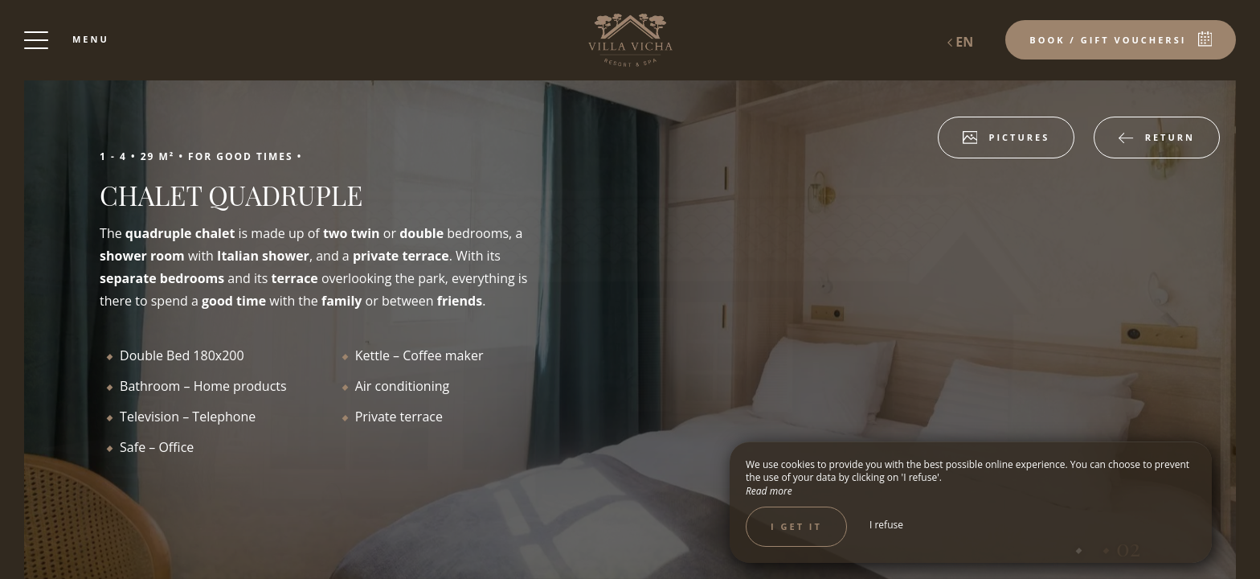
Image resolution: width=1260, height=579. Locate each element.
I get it (796, 526)
